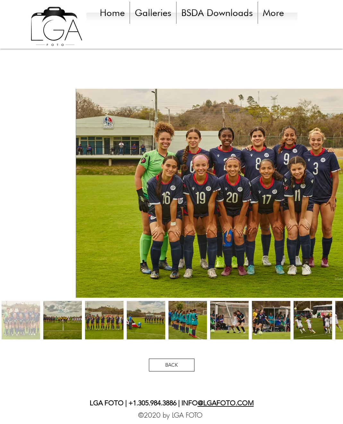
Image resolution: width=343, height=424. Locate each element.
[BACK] (171, 365)
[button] (153, 13)
